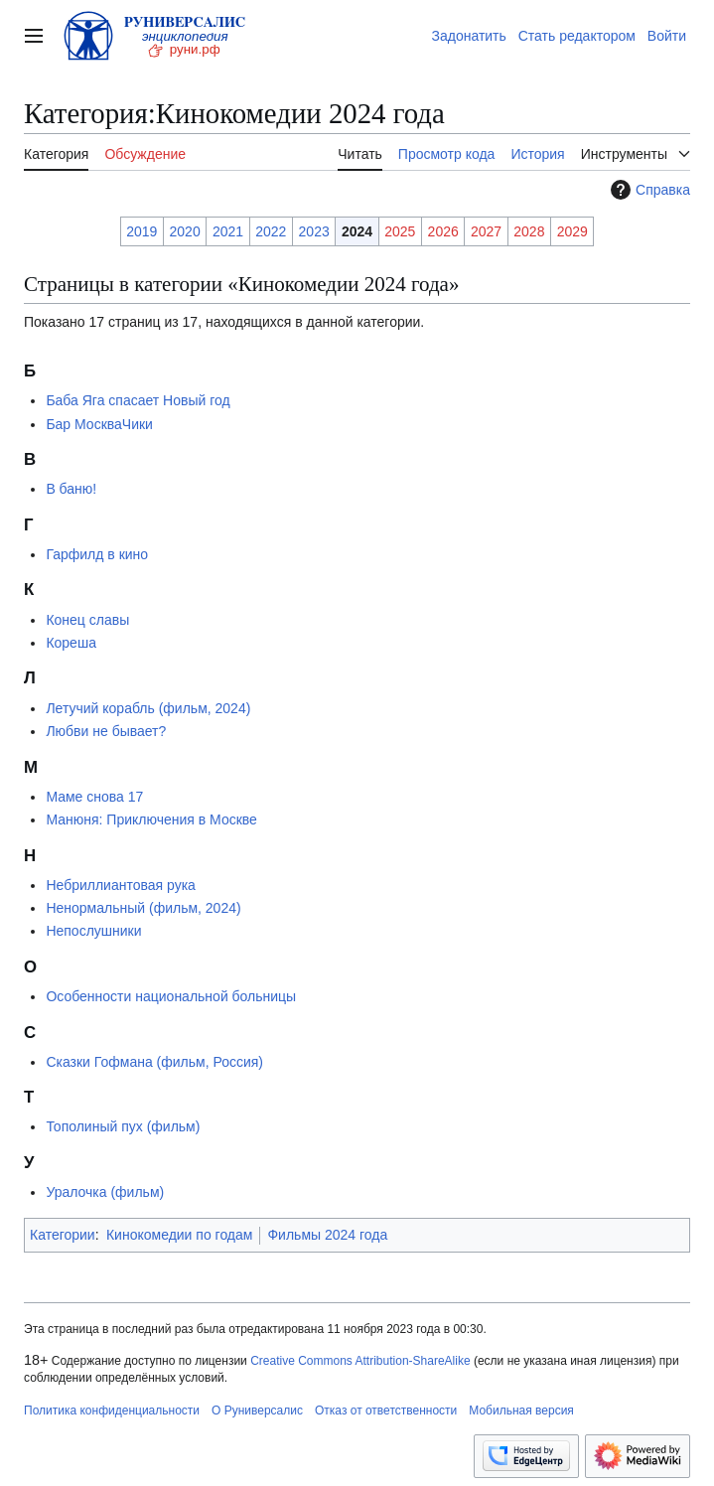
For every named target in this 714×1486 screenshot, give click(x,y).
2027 (486, 231)
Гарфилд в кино (97, 554)
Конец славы (87, 620)
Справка (648, 190)
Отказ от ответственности (386, 1410)
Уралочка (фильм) (105, 1192)
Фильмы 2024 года (327, 1235)
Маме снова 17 (94, 797)
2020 (185, 231)
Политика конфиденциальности (112, 1410)
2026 (443, 231)
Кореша (71, 643)
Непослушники (93, 931)
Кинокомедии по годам (179, 1235)
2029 (572, 231)
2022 (270, 231)
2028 (528, 231)
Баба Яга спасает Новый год (137, 400)
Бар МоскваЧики (99, 424)
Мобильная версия (521, 1410)
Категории (62, 1235)
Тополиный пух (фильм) (123, 1126)
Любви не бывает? (106, 731)
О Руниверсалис (257, 1410)
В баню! (71, 489)
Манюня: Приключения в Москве (151, 819)
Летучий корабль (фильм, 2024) (148, 708)
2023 (314, 231)
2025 (399, 231)
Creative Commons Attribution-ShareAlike (360, 1361)
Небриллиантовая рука (120, 885)
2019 (141, 231)
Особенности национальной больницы (171, 996)
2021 (228, 231)
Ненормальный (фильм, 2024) (143, 908)
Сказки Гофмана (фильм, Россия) (154, 1062)
